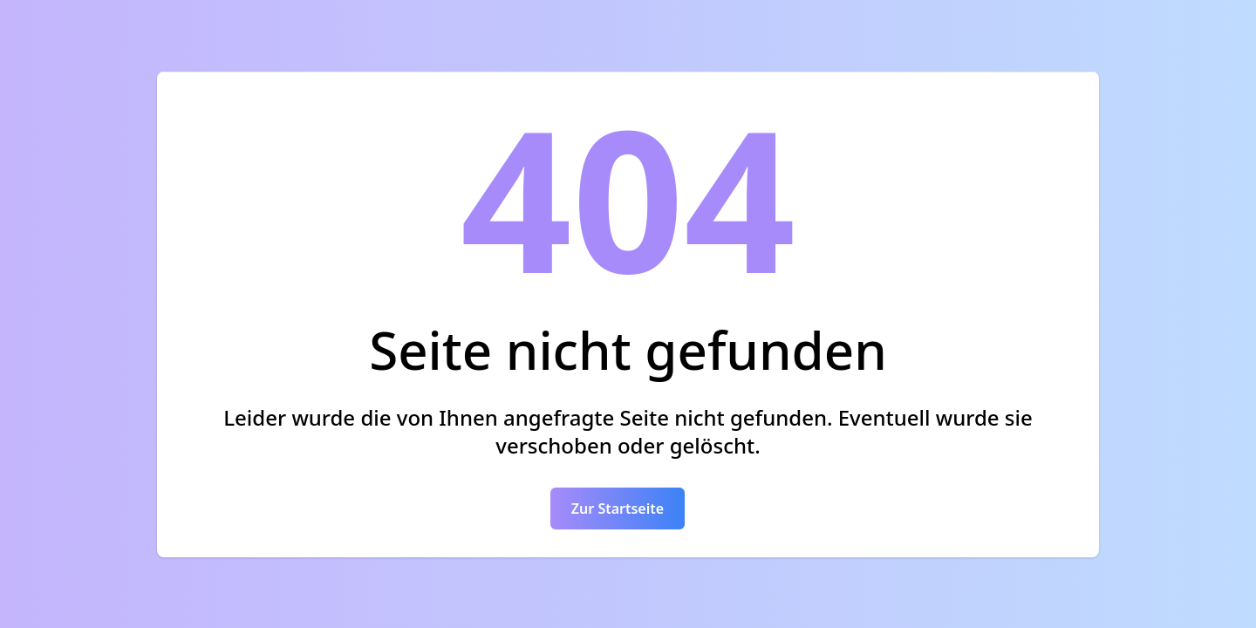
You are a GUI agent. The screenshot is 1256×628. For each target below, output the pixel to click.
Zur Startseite (617, 508)
